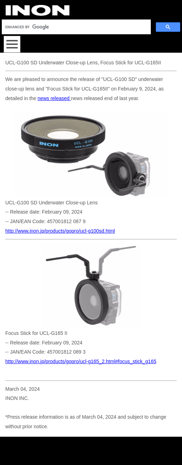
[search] (75, 27)
